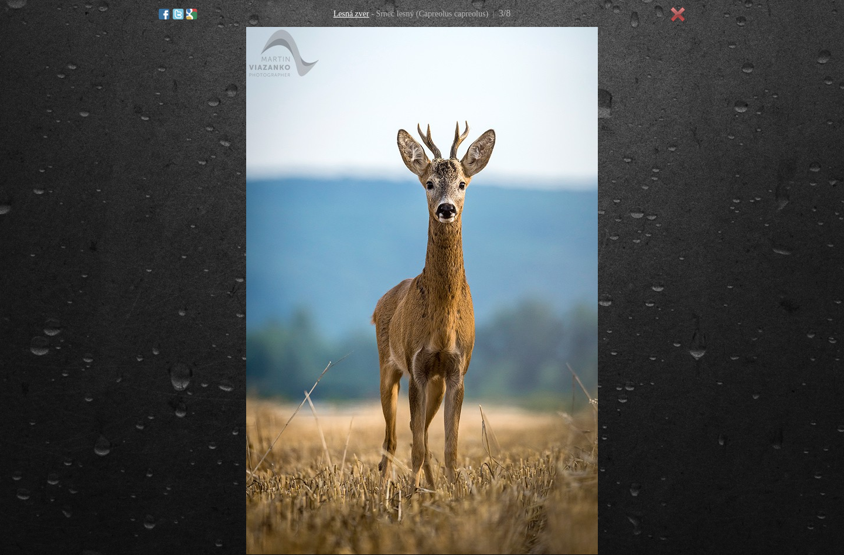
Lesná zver (351, 13)
